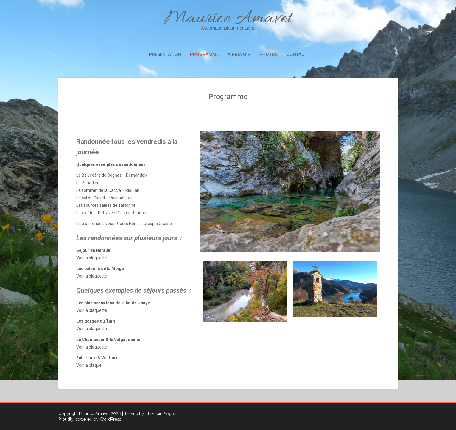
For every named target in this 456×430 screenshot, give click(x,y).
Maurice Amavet (228, 18)
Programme (204, 54)
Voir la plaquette (91, 257)
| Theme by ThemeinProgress (151, 413)
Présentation (165, 54)
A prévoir (239, 54)
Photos (268, 54)
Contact (297, 54)
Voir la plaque (89, 365)
